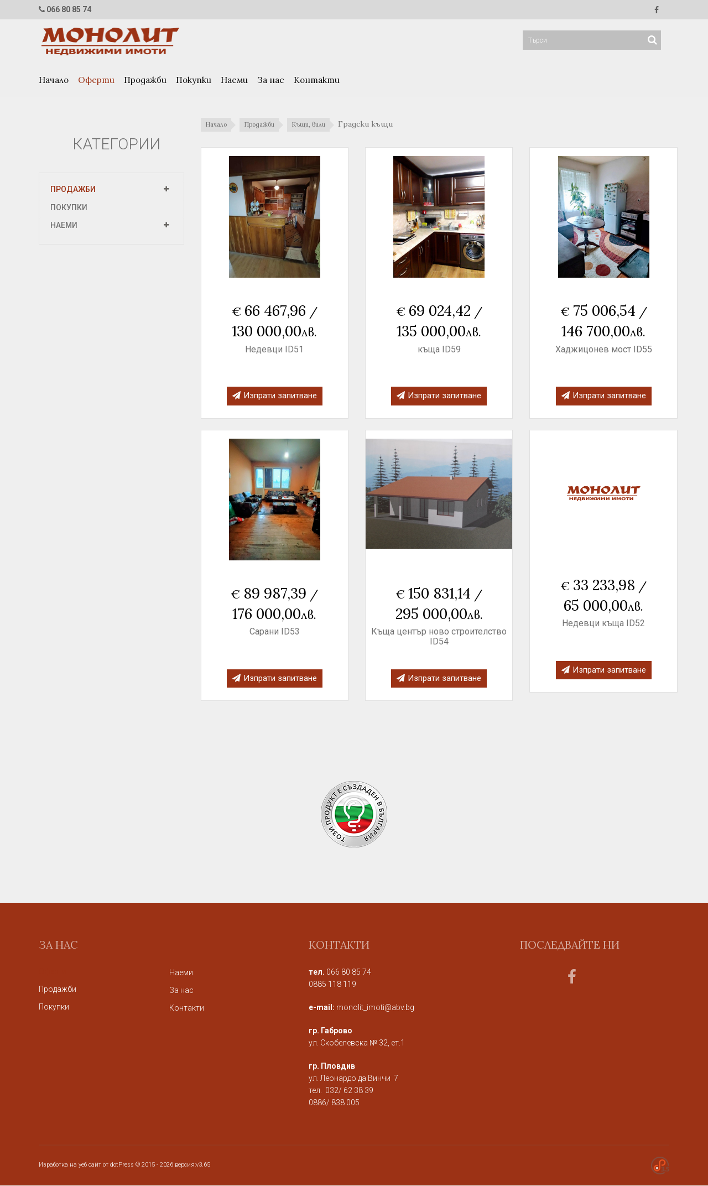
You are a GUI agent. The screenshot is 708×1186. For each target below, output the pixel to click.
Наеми (234, 80)
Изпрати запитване (274, 396)
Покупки (193, 80)
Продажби (145, 80)
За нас (270, 80)
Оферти (96, 80)
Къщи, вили (322, 125)
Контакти (317, 80)
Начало (54, 80)
